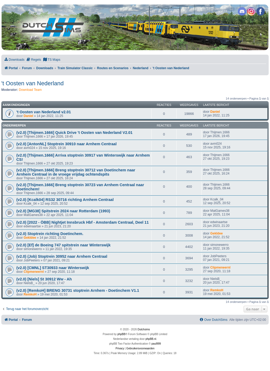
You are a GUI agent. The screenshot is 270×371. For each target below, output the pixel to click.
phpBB (121, 334)
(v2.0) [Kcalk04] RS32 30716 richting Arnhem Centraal (65, 200)
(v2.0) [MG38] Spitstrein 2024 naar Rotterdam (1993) (63, 211)
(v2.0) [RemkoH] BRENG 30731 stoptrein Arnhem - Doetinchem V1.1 (77, 290)
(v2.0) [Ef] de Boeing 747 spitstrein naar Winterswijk (63, 245)
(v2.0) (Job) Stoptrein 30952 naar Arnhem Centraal (61, 256)
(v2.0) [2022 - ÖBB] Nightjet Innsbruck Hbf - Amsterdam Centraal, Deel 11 (82, 222)
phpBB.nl (151, 338)
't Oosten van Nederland (32, 83)
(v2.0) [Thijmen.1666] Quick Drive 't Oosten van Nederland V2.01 (74, 132)
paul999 (156, 343)
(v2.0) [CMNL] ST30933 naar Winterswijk (52, 268)
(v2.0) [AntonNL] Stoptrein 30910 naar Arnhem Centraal (66, 144)
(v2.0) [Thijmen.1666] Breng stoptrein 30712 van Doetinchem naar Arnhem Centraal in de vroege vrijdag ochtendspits (75, 172)
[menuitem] (14, 59)
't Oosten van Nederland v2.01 (43, 112)
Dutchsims (144, 329)
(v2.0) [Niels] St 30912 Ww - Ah (44, 279)
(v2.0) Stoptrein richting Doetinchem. (49, 234)
